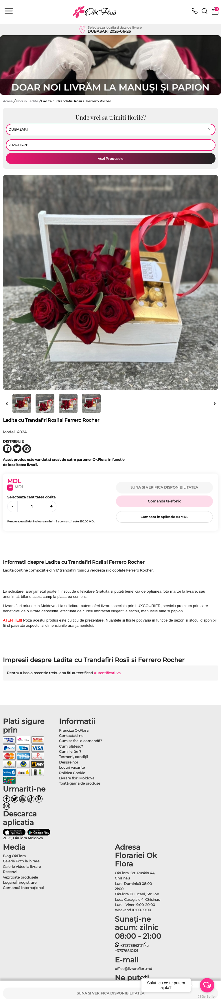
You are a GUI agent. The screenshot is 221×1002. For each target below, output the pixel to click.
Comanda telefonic (164, 501)
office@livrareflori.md (133, 968)
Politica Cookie (72, 773)
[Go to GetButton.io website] (207, 996)
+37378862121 (129, 945)
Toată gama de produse (79, 783)
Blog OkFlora (14, 856)
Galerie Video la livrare (22, 866)
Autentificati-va (107, 673)
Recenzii (10, 872)
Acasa (8, 101)
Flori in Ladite (27, 101)
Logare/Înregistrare (19, 882)
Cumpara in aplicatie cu (164, 517)
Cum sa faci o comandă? (80, 741)
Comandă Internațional (23, 887)
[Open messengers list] (207, 985)
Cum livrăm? (70, 751)
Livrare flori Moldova (76, 778)
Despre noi (68, 762)
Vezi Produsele (110, 158)
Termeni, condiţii (73, 757)
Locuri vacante (72, 767)
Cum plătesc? (71, 746)
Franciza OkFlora (74, 730)
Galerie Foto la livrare (21, 861)
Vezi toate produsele (20, 877)
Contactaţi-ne (71, 735)
